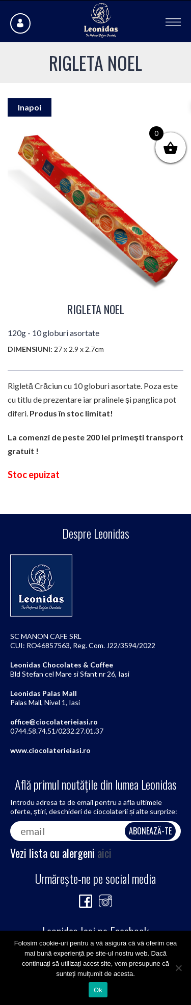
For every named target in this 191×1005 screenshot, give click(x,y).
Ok (98, 990)
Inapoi (29, 107)
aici (104, 852)
